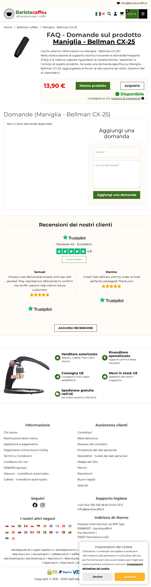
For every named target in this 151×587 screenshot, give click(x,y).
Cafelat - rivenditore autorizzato (25, 479)
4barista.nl (54, 558)
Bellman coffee (27, 27)
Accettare (130, 576)
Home (8, 27)
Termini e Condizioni (18, 456)
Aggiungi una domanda (116, 195)
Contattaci (84, 432)
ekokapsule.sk (20, 550)
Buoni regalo (86, 479)
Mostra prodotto (93, 86)
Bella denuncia (87, 438)
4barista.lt (67, 562)
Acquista (132, 86)
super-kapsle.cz (43, 550)
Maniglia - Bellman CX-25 (59, 27)
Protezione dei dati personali (97, 450)
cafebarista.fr (60, 554)
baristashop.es (14, 558)
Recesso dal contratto (92, 444)
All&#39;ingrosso (15, 467)
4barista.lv (51, 562)
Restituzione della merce (21, 438)
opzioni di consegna (126, 98)
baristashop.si (35, 558)
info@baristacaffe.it (132, 3)
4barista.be (71, 558)
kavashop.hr (41, 554)
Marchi (82, 467)
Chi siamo (10, 432)
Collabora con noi (16, 462)
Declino (97, 576)
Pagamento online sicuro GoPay (26, 450)
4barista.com (21, 554)
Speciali (82, 485)
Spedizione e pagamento (21, 444)
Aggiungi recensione (75, 328)
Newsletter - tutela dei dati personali (102, 456)
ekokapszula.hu (66, 550)
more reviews (74, 259)
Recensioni (84, 473)
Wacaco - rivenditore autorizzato (26, 473)
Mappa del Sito (87, 462)
